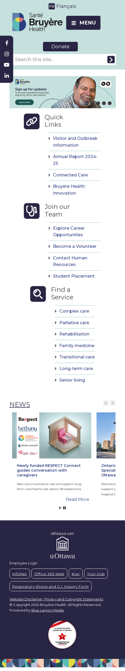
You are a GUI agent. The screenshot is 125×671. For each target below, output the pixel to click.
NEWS (19, 404)
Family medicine (76, 345)
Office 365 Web (49, 574)
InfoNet (19, 574)
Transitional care (77, 356)
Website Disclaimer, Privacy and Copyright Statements (56, 599)
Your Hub (96, 574)
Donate (60, 46)
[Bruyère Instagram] (6, 54)
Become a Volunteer (75, 246)
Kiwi (76, 574)
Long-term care (76, 368)
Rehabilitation (74, 334)
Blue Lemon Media (47, 610)
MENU (87, 23)
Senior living (72, 380)
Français (66, 6)
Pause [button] (108, 84)
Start (60, 507)
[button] (51, 452)
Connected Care (70, 174)
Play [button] (103, 84)
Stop (64, 507)
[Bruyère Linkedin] (6, 75)
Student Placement (74, 276)
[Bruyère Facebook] (6, 43)
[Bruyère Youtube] (6, 65)
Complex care (74, 311)
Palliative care (74, 322)
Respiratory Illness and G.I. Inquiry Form (50, 586)
